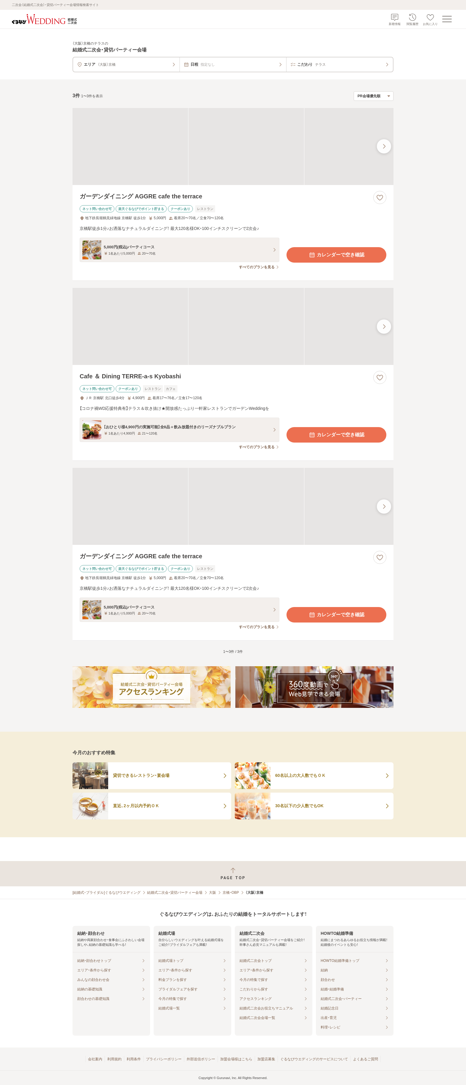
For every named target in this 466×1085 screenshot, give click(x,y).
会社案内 (95, 1059)
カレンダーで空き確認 (336, 254)
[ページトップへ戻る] (233, 873)
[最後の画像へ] (384, 146)
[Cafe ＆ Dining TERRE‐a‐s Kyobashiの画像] (233, 326)
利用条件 (134, 1059)
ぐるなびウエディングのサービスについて (314, 1059)
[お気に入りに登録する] (379, 197)
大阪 (212, 892)
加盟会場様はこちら (236, 1059)
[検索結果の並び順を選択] (373, 96)
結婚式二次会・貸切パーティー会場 (174, 892)
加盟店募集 (266, 1059)
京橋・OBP (231, 892)
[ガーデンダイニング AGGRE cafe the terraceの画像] (233, 146)
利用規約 (114, 1059)
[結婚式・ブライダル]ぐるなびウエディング (107, 892)
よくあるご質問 (365, 1059)
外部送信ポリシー (201, 1059)
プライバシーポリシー (164, 1059)
